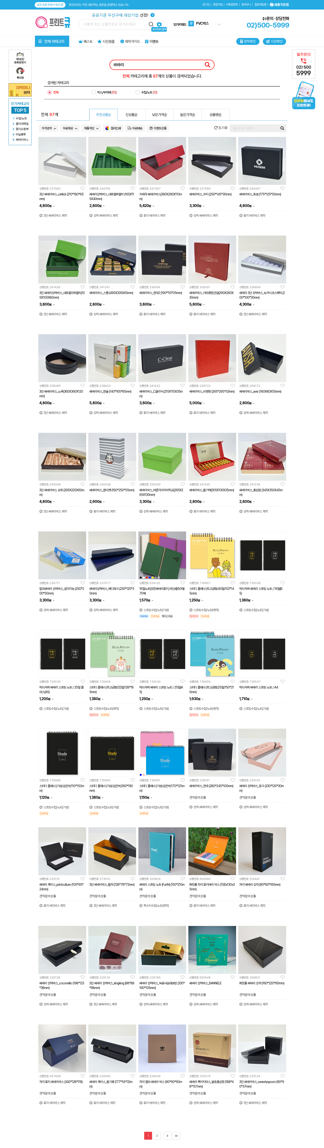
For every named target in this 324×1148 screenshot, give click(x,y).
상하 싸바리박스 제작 (103, 215)
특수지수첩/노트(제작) (154, 905)
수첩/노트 (149, 92)
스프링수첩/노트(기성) (154, 610)
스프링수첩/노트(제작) (204, 610)
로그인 (205, 4)
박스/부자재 (107, 92)
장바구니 (246, 4)
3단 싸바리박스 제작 (53, 215)
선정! (123, 15)
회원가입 (217, 4)
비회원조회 (232, 4)
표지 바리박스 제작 (152, 215)
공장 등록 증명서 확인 (50, 4)
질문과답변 (260, 4)
